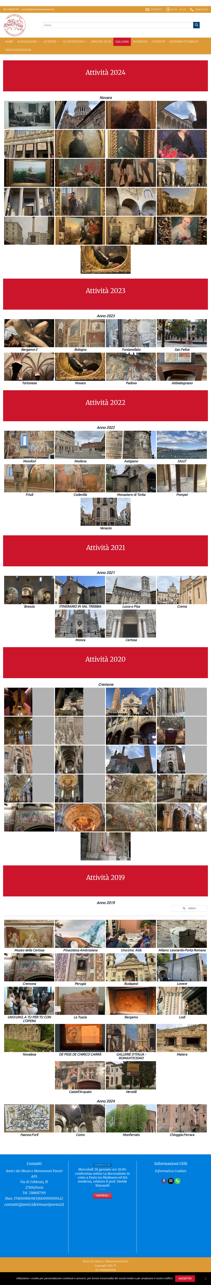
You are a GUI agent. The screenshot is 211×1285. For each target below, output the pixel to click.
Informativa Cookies (170, 1171)
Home (9, 41)
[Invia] (196, 25)
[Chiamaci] (178, 1181)
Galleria (122, 41)
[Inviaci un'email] (171, 1181)
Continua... (102, 1195)
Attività (51, 42)
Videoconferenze (18, 50)
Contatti (158, 41)
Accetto (184, 1278)
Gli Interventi (75, 42)
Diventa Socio (101, 41)
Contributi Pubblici (183, 41)
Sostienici (140, 41)
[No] (205, 1280)
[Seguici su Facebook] (164, 1181)
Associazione (28, 42)
